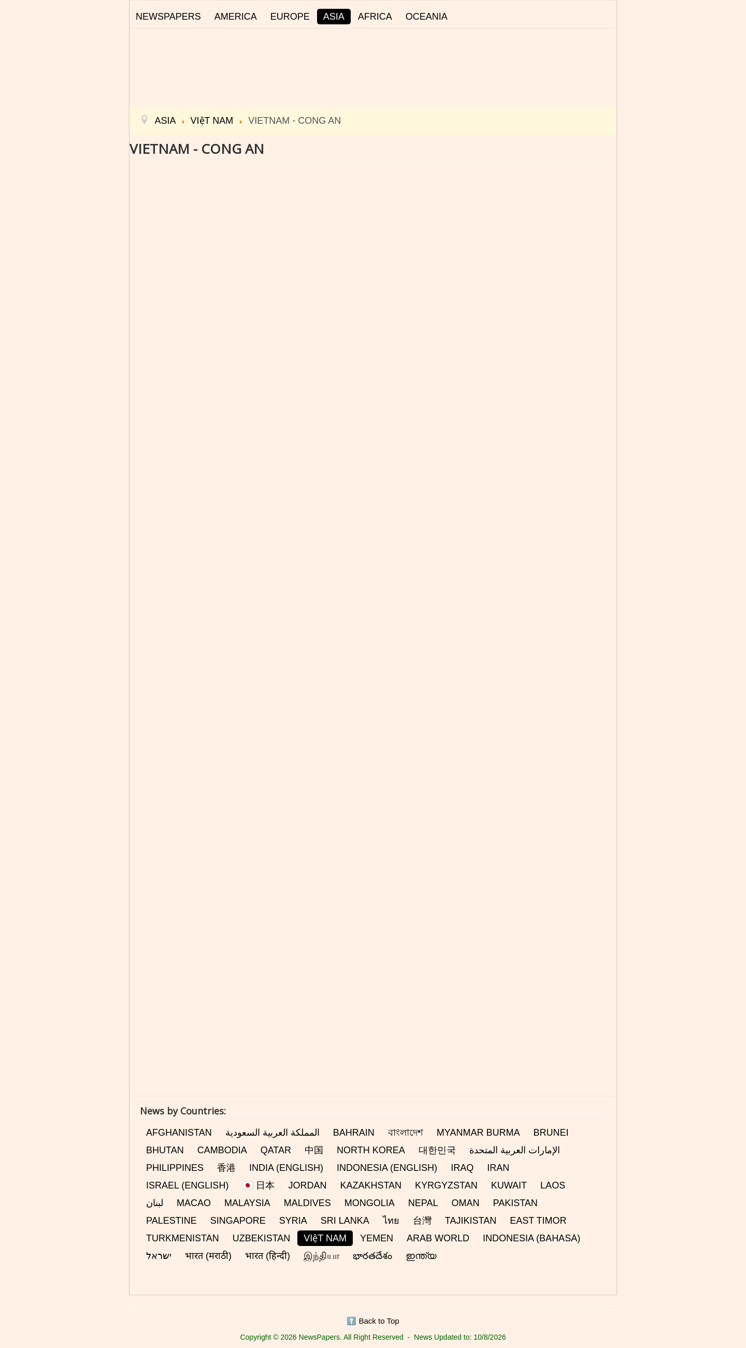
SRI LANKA (345, 1220)
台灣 (422, 1220)
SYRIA (293, 1220)
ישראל (158, 1256)
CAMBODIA (222, 1150)
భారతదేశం (372, 1256)
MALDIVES (307, 1203)
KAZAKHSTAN (370, 1185)
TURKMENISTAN (182, 1238)
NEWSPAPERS (168, 16)
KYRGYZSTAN (446, 1185)
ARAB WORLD (438, 1238)
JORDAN (307, 1185)
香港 (226, 1168)
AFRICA (375, 16)
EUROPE (290, 16)
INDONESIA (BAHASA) (531, 1238)
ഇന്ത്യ (421, 1256)
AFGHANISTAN (179, 1132)
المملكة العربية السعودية (272, 1132)
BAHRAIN (354, 1132)
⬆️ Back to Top (373, 1320)
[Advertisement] (373, 66)
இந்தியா (321, 1256)
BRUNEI (550, 1132)
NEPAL (423, 1203)
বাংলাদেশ (405, 1132)
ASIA (334, 16)
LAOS (552, 1185)
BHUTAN (165, 1150)
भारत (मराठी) (208, 1256)
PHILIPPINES (175, 1168)
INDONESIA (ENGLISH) (387, 1168)
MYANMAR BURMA (478, 1132)
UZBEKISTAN (262, 1238)
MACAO (194, 1203)
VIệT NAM (325, 1238)
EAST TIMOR (538, 1220)
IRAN (498, 1168)
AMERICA (235, 16)
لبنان (154, 1203)
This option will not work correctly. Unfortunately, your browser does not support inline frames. (373, 558)
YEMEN (376, 1238)
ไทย (391, 1220)
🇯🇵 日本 (258, 1185)
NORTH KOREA (371, 1150)
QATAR (276, 1150)
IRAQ (462, 1168)
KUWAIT (509, 1185)
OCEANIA (427, 16)
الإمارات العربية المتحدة (514, 1150)
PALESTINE (171, 1220)
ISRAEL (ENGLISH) (187, 1185)
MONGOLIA (370, 1203)
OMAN (465, 1203)
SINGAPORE (238, 1220)
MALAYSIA (247, 1203)
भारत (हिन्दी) (267, 1256)
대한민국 (437, 1150)
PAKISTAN (515, 1203)
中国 (314, 1150)
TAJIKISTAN (470, 1220)
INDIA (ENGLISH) (286, 1168)
